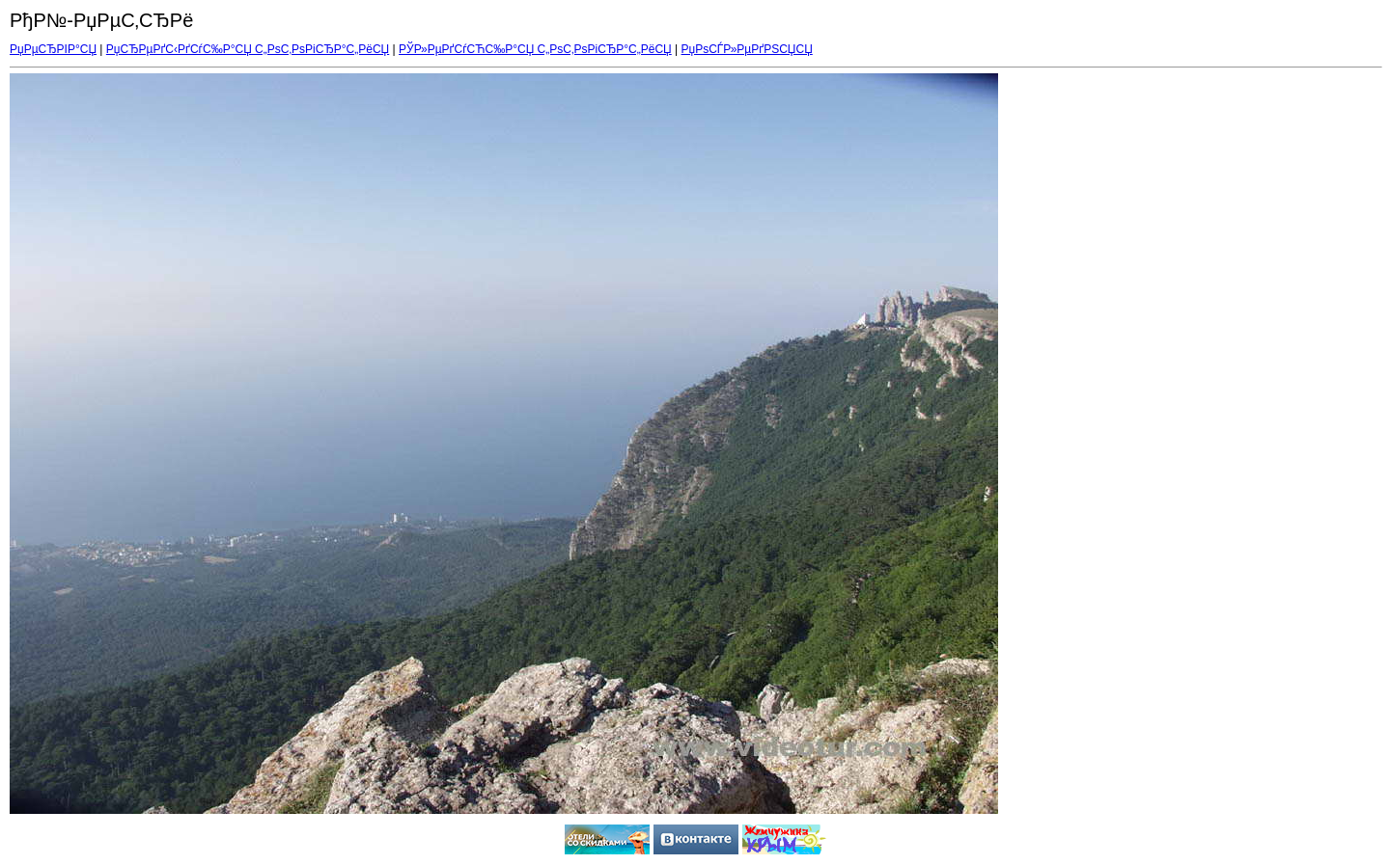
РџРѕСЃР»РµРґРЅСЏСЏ (747, 49)
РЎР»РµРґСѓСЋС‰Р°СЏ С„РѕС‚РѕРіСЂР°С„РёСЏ (535, 49)
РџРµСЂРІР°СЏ (53, 49)
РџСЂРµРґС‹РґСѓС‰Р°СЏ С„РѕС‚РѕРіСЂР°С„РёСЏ (247, 49)
